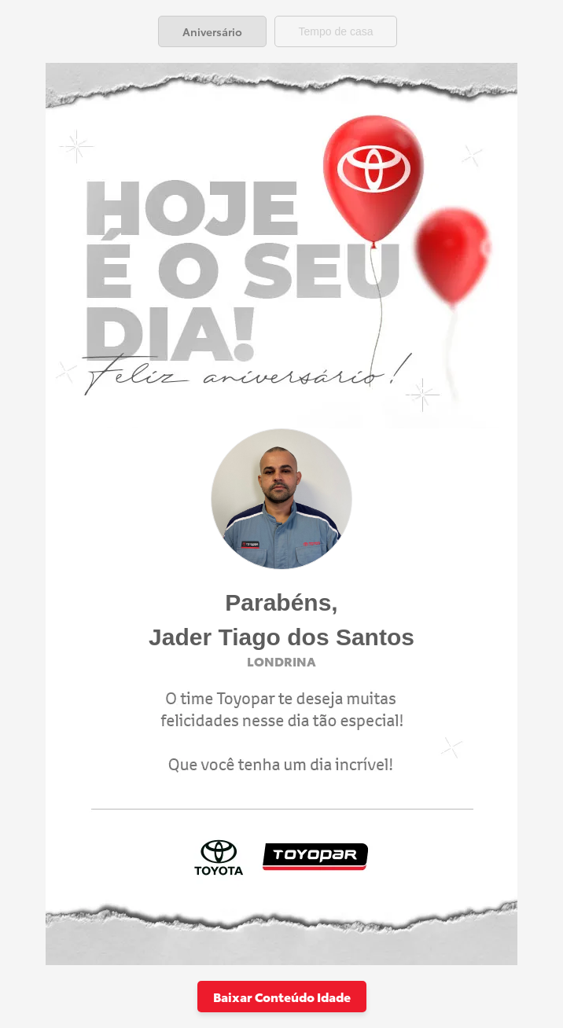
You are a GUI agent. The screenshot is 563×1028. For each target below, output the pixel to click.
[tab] (212, 31)
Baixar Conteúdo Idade (282, 996)
